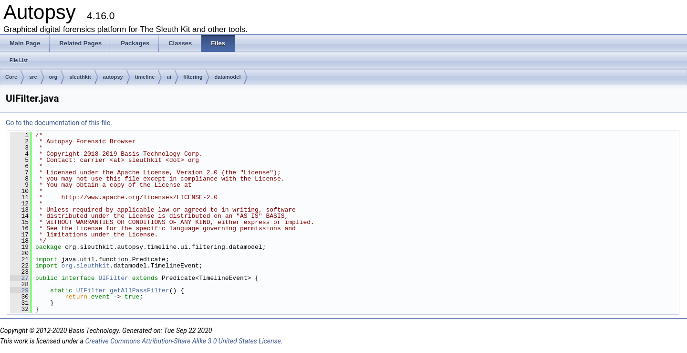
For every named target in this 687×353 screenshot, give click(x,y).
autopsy (113, 77)
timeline (145, 77)
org (53, 77)
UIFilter (113, 278)
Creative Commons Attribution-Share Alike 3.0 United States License (183, 341)
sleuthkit (80, 77)
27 (19, 278)
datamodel (227, 77)
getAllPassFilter (139, 290)
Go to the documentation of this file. (59, 123)
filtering (192, 77)
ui (169, 77)
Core (11, 77)
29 (19, 290)
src (33, 77)
